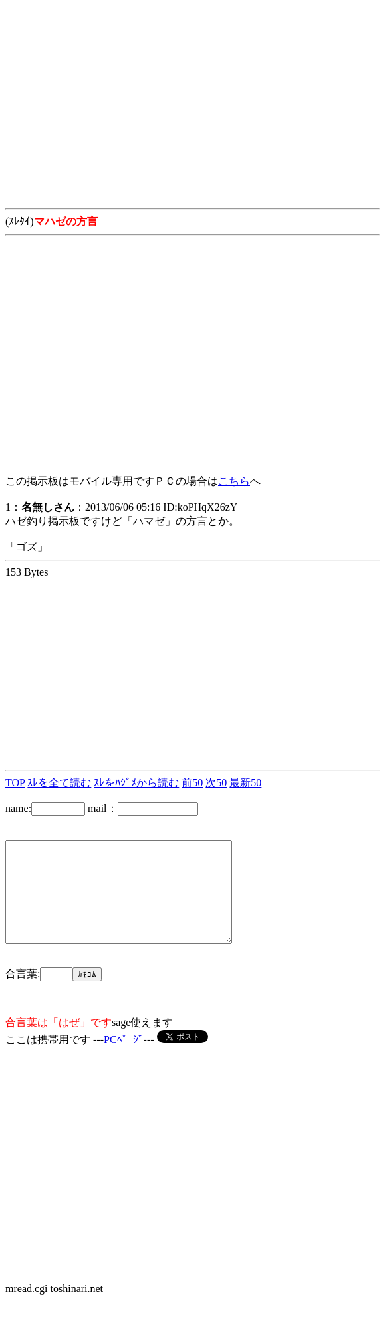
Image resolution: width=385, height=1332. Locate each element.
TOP (15, 782)
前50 (192, 782)
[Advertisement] (192, 98)
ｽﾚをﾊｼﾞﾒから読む (136, 782)
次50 (216, 782)
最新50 (245, 782)
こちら (234, 481)
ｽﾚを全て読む (59, 782)
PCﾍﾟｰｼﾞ (124, 1059)
